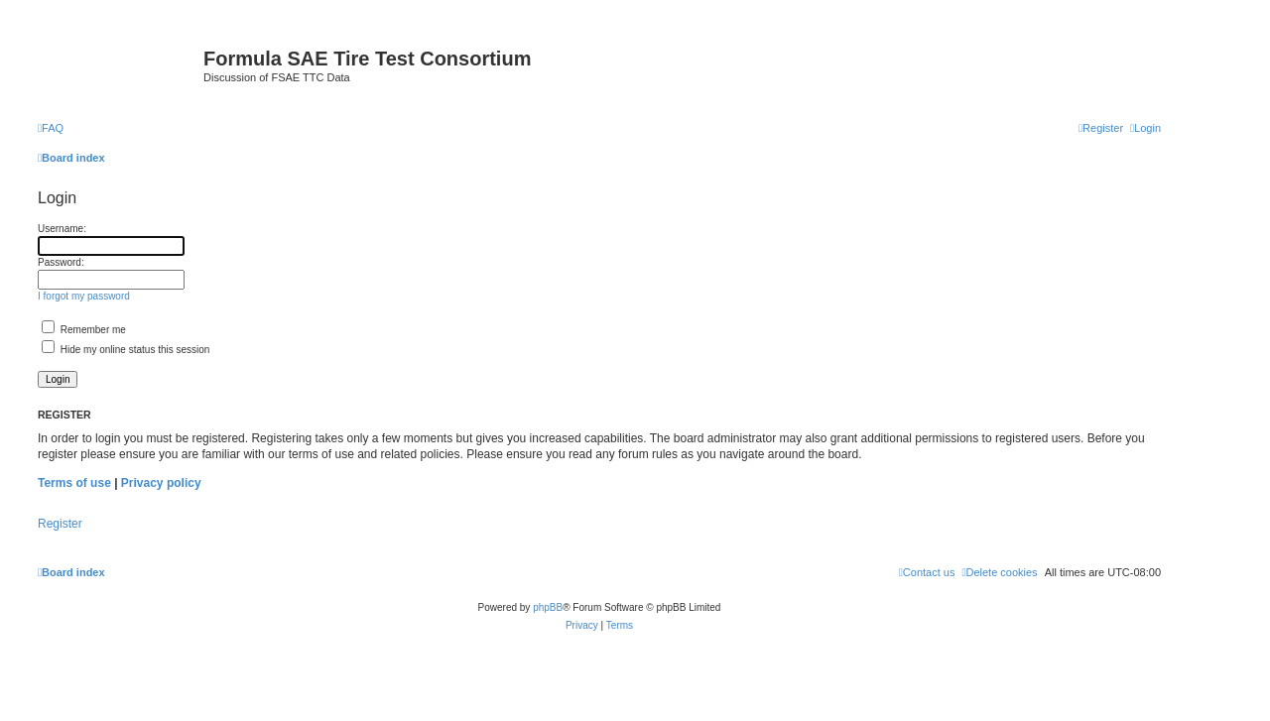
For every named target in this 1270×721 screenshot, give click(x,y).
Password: (61, 262)
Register (60, 524)
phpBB (548, 607)
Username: (62, 228)
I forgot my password (84, 296)
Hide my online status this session (125, 349)
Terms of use (74, 483)
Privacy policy (161, 483)
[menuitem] (51, 128)
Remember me (84, 329)
